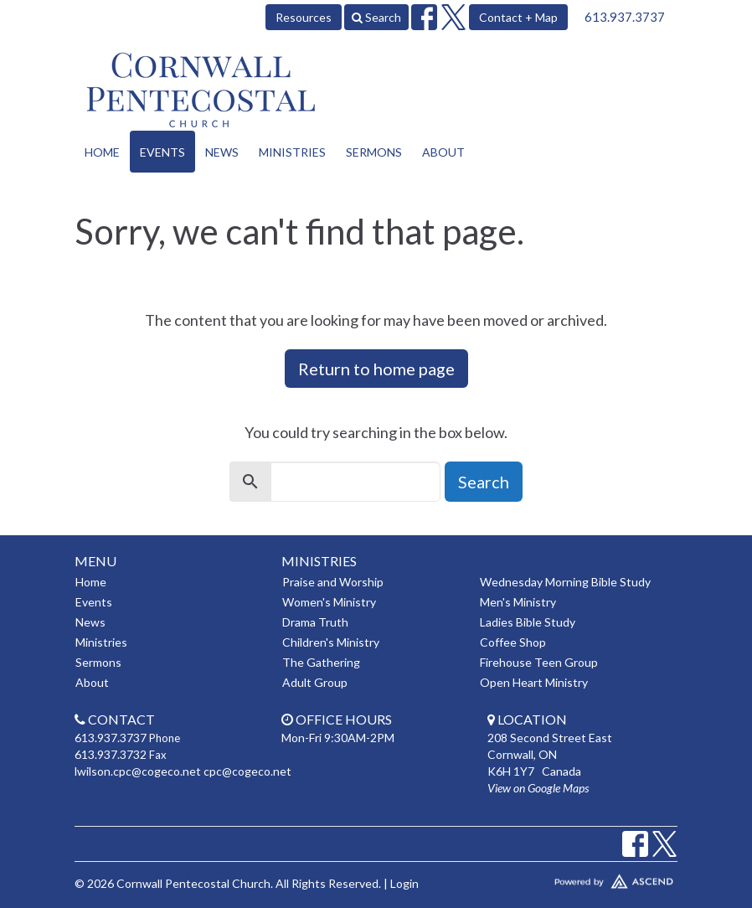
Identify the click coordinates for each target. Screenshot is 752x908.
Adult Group (315, 682)
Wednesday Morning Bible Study (565, 582)
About (443, 152)
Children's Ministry (330, 642)
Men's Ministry (518, 602)
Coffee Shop (513, 642)
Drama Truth (315, 622)
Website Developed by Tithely (582, 878)
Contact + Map (518, 17)
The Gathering (321, 662)
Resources (304, 17)
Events (162, 152)
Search (376, 17)
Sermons (374, 152)
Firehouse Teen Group (539, 662)
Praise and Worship (333, 582)
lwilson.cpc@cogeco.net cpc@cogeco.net (183, 771)
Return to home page (376, 369)
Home (102, 152)
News (222, 152)
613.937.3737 (625, 16)
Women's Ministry (329, 602)
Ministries (292, 152)
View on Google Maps (538, 788)
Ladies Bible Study (527, 622)
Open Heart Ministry (534, 682)
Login (404, 883)
